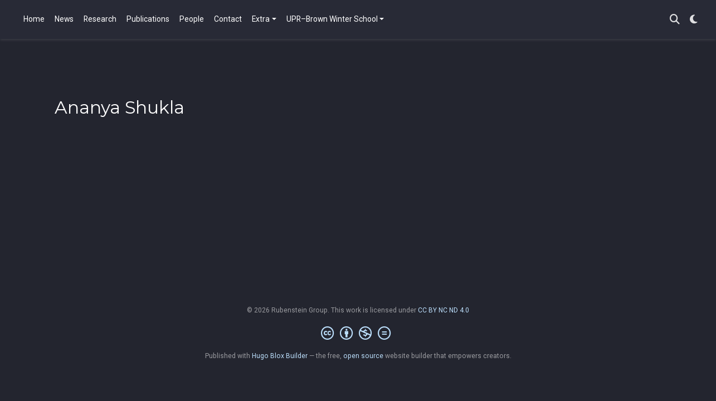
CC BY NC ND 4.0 (443, 310)
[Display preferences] (694, 19)
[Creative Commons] (358, 333)
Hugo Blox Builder (280, 356)
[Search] (675, 19)
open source (363, 356)
